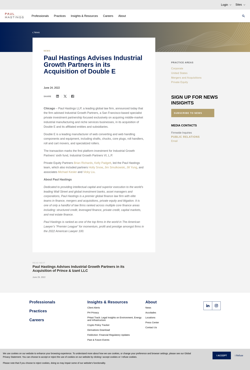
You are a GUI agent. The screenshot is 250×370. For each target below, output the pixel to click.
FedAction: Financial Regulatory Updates (108, 335)
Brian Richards (83, 163)
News (148, 307)
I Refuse (239, 355)
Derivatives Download (98, 330)
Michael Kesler (67, 172)
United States (179, 73)
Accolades (150, 312)
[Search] (242, 16)
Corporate (177, 68)
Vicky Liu (89, 172)
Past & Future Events (98, 340)
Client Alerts (93, 307)
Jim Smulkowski (114, 167)
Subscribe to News (188, 113)
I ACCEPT (222, 355)
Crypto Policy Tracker (98, 325)
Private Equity (179, 82)
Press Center (152, 322)
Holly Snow (96, 167)
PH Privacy (93, 312)
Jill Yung (131, 167)
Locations (150, 317)
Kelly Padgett (102, 163)
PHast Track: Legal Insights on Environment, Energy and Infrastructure (114, 318)
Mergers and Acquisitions (186, 77)
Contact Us (151, 327)
